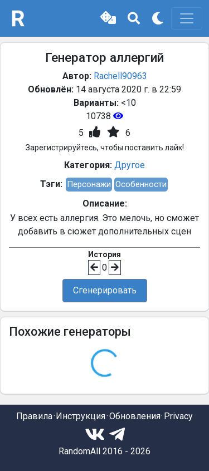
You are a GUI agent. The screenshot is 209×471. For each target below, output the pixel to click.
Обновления (135, 416)
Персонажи (89, 184)
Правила (34, 416)
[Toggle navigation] (186, 18)
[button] (108, 18)
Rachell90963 (120, 76)
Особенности (141, 184)
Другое (129, 165)
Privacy (178, 416)
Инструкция (80, 416)
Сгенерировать (105, 290)
